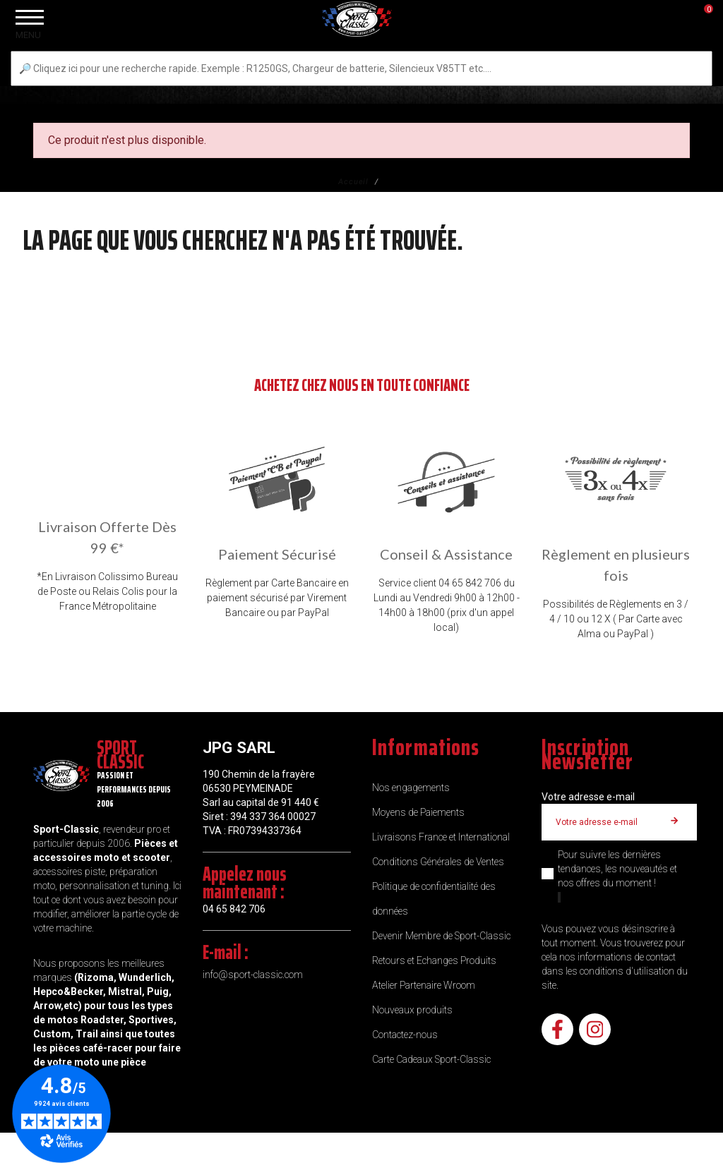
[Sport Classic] (361, 44)
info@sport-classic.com (253, 974)
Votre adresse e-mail (588, 796)
